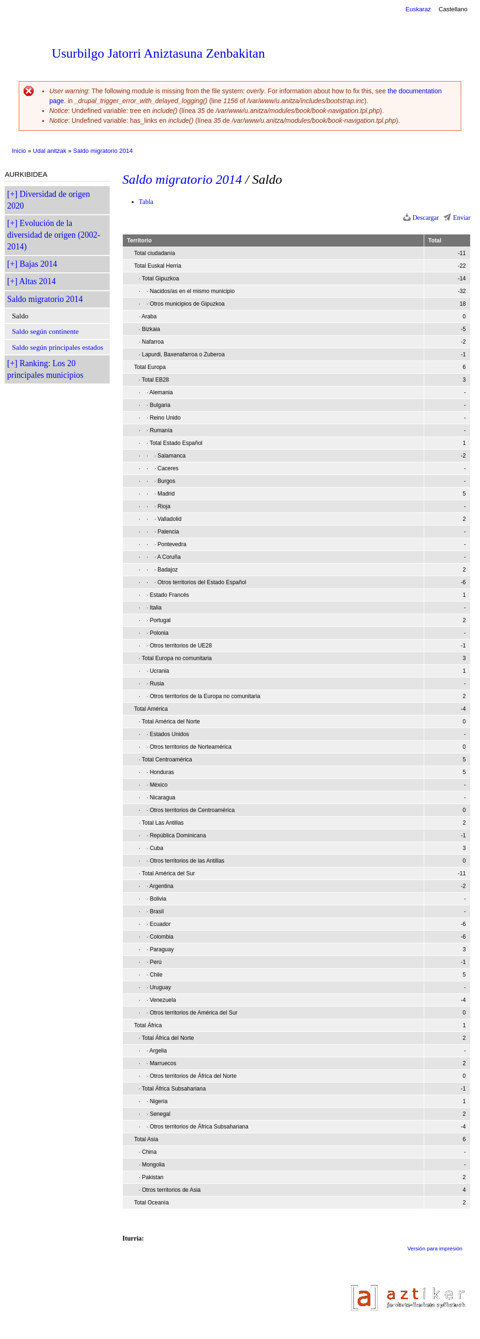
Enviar (461, 217)
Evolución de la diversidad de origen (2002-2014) (53, 234)
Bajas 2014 (38, 264)
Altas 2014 (37, 281)
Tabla (146, 201)
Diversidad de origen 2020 (48, 200)
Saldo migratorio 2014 (103, 150)
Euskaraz (418, 9)
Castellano (453, 9)
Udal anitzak (50, 150)
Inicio (19, 150)
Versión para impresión (434, 1248)
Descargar (425, 217)
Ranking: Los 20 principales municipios (45, 369)
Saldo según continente (45, 331)
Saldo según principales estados (58, 347)
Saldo (20, 316)
